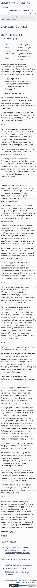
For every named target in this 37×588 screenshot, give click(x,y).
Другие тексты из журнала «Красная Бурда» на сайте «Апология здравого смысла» (17, 550)
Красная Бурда (11, 19)
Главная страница (7, 17)
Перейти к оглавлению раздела (18, 565)
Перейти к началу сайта (15, 568)
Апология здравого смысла (15, 5)
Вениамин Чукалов (30, 582)
